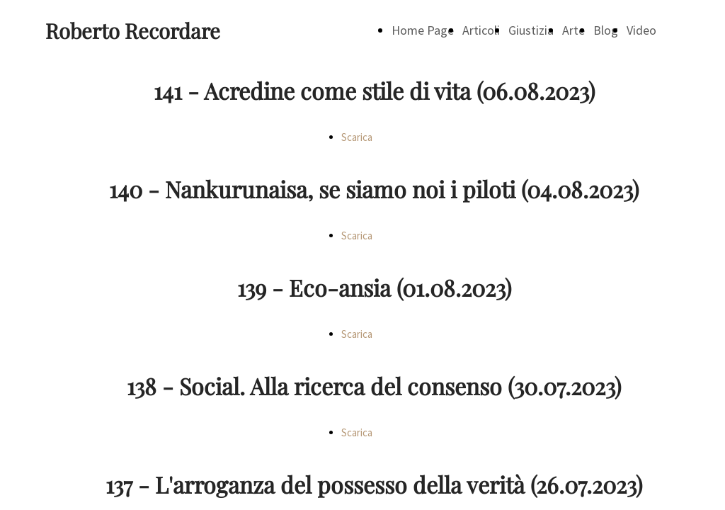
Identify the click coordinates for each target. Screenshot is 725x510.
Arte (573, 30)
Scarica (356, 137)
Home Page (423, 30)
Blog (605, 30)
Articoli (481, 30)
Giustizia (531, 30)
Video (641, 30)
